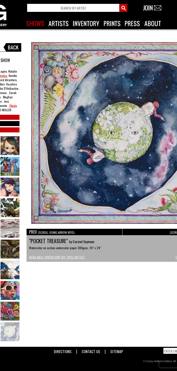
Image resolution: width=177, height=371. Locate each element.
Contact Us (91, 350)
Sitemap (116, 350)
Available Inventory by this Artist (57, 257)
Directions (63, 350)
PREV (52, 232)
